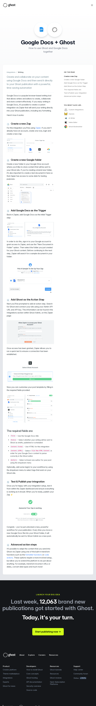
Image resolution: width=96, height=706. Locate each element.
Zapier (38, 128)
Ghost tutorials (56, 670)
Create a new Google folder (74, 80)
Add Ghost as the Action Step (75, 86)
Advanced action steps (72, 96)
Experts (6, 682)
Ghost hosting (32, 678)
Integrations (11, 72)
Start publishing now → (48, 631)
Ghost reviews (56, 678)
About (21, 655)
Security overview (33, 686)
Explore (31, 655)
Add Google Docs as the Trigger (76, 83)
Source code (31, 690)
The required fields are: (72, 90)
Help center (78, 670)
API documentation (34, 682)
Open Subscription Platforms (57, 683)
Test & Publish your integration (75, 93)
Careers (41, 655)
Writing (20, 72)
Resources (53, 655)
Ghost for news (9, 686)
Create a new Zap (70, 76)
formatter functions (33, 555)
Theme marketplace (11, 674)
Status (80, 678)
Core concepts (32, 674)
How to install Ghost (34, 670)
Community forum (81, 674)
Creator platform (9, 670)
